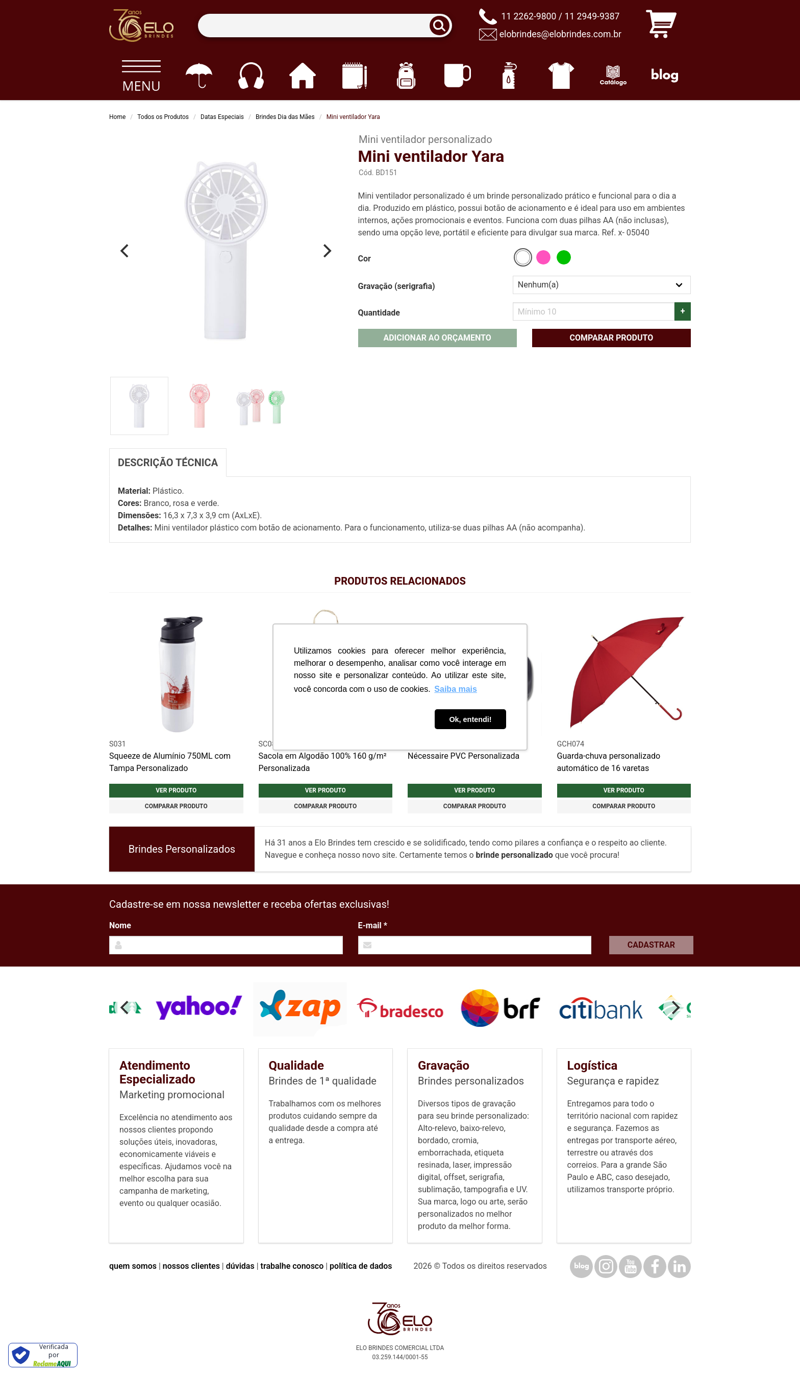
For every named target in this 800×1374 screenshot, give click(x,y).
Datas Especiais (222, 116)
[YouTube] (630, 1266)
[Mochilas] (406, 75)
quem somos (133, 1266)
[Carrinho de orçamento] (661, 26)
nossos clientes (191, 1266)
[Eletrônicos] (251, 75)
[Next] (326, 250)
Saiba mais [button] (455, 689)
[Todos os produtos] (141, 75)
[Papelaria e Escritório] (354, 75)
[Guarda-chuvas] (198, 75)
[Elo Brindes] (141, 25)
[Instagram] (605, 1266)
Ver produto (176, 790)
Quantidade (379, 313)
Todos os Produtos (163, 116)
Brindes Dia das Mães (285, 116)
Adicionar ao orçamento (437, 338)
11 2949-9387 (591, 16)
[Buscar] (443, 26)
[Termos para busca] (325, 26)
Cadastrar (651, 945)
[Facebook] (654, 1266)
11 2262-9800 (528, 16)
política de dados (361, 1266)
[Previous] (125, 250)
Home (117, 116)
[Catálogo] (613, 75)
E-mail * (372, 925)
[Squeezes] (509, 75)
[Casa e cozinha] (302, 75)
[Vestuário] (561, 75)
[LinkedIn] (679, 1266)
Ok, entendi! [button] (470, 719)
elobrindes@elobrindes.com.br (560, 34)
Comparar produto (611, 338)
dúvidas (240, 1266)
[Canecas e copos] (458, 75)
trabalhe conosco (292, 1266)
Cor (364, 258)
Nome (120, 925)
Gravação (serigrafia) (396, 286)
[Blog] (665, 75)
